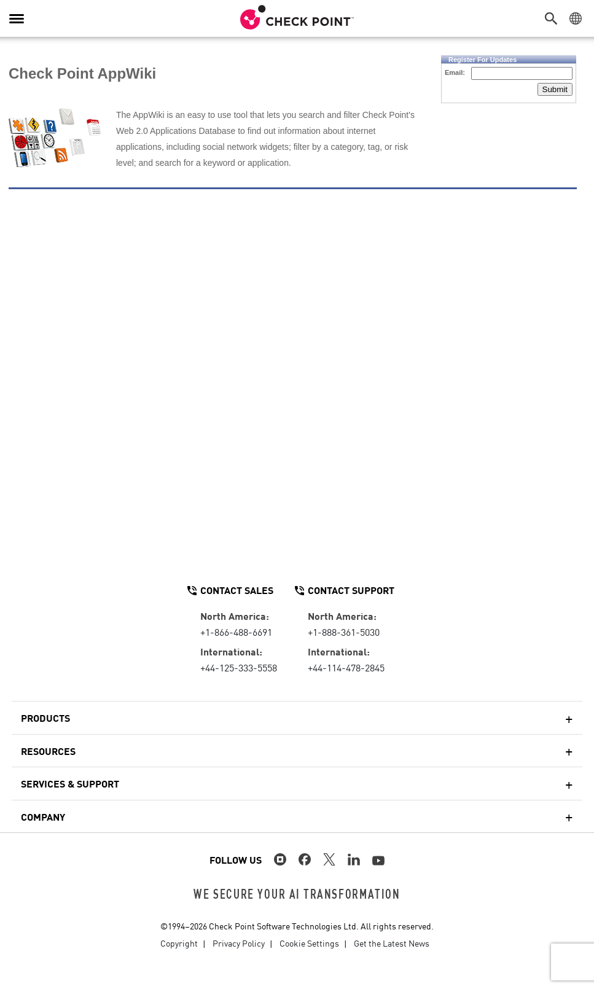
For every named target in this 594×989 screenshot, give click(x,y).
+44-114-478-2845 (346, 667)
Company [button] (43, 816)
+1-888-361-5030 (344, 631)
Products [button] (45, 717)
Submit (555, 89)
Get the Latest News (391, 943)
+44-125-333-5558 (238, 667)
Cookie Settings (309, 943)
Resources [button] (48, 750)
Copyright (179, 943)
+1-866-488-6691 (236, 631)
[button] (554, 18)
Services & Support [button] (70, 783)
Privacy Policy (239, 943)
